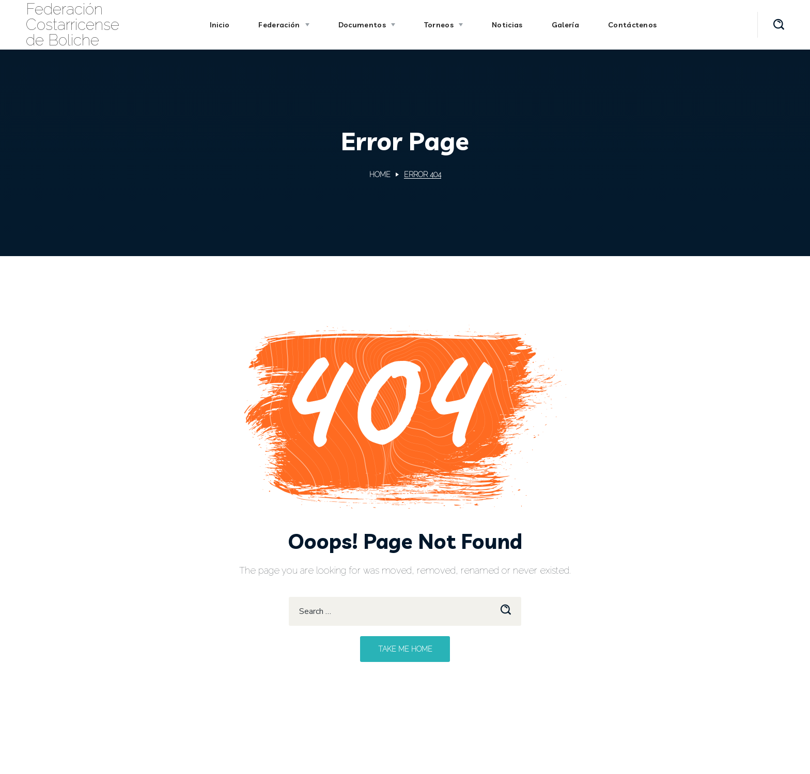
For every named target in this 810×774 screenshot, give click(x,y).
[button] (778, 25)
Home (380, 174)
